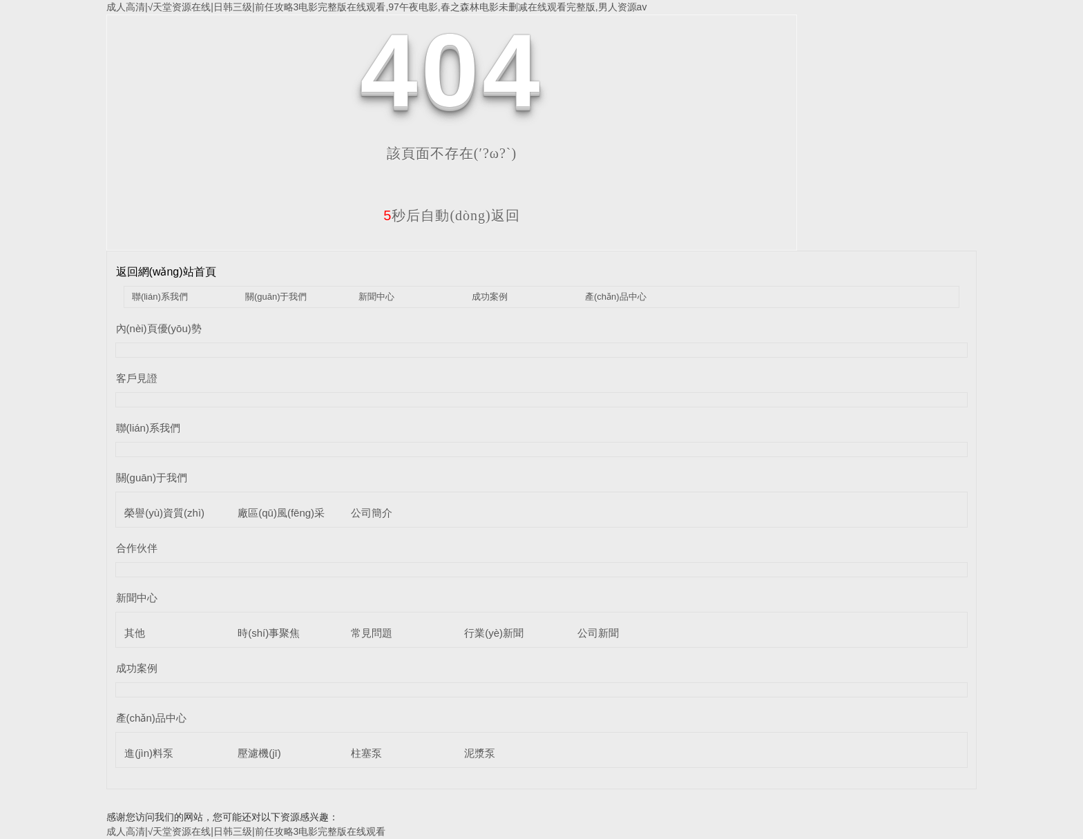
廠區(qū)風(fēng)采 (281, 513)
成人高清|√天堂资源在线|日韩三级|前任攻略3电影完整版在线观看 (245, 831)
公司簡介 (371, 513)
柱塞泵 (366, 753)
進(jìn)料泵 (148, 753)
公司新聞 (598, 633)
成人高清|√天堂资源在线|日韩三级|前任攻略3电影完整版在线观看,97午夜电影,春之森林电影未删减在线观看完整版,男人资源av (376, 6)
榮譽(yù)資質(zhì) (164, 513)
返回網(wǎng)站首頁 (166, 272)
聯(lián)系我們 (160, 296)
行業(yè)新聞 (494, 633)
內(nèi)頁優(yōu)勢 (159, 328)
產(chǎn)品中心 (615, 296)
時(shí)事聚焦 (269, 633)
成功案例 (490, 296)
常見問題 (371, 633)
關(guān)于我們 (276, 296)
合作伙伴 (136, 548)
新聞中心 (376, 296)
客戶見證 (136, 378)
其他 (134, 633)
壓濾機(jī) (259, 753)
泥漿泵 (479, 753)
